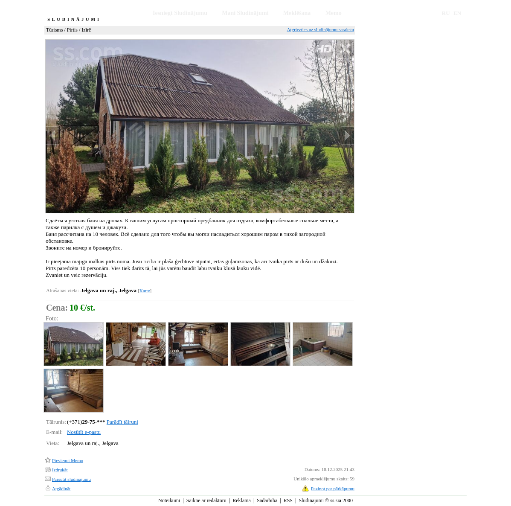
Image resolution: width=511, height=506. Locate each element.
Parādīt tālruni (122, 422)
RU (446, 13)
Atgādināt (61, 488)
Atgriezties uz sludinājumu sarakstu (320, 29)
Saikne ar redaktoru (206, 500)
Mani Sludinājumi (245, 13)
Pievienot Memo (67, 460)
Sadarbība (267, 500)
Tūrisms (54, 30)
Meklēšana (297, 13)
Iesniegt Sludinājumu (180, 13)
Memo (333, 13)
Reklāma (241, 500)
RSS (288, 500)
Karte (144, 290)
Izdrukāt (60, 469)
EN (457, 13)
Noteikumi (169, 500)
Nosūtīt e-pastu (84, 432)
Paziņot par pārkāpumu (332, 488)
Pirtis (72, 30)
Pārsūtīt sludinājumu (71, 479)
